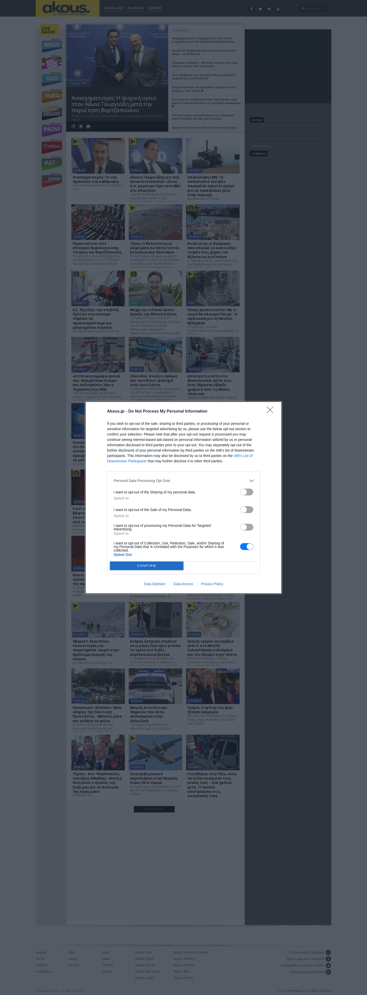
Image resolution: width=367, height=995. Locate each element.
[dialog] (183, 498)
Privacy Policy (212, 584)
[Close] (272, 411)
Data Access (183, 584)
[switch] (246, 492)
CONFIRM (146, 566)
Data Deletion (154, 584)
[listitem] (183, 480)
